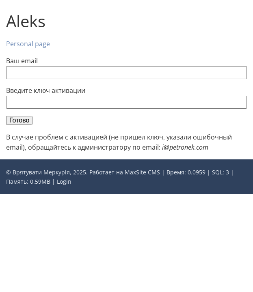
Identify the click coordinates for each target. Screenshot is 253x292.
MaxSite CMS (142, 172)
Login (64, 181)
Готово (19, 120)
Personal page (28, 43)
